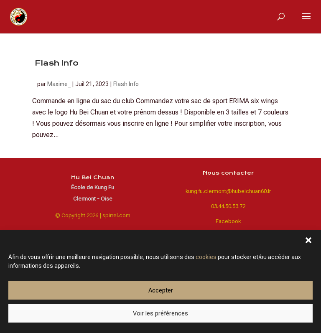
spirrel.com (116, 215)
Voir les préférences (160, 313)
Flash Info (57, 63)
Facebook (228, 221)
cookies (206, 257)
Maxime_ (59, 84)
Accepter (160, 290)
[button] (308, 240)
